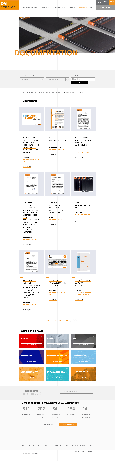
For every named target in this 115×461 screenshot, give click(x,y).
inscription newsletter (76, 395)
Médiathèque (83, 7)
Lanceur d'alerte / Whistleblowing (75, 445)
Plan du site (31, 445)
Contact (90, 445)
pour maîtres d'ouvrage (30, 7)
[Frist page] (40, 321)
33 (55, 320)
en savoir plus (31, 345)
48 (67, 320)
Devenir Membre (58, 445)
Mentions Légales (87, 451)
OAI (91, 7)
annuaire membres (105, 2)
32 (51, 320)
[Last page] (75, 321)
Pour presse (47, 445)
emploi (99, 2)
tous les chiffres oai (47, 424)
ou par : (75, 76)
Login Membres (111, 2)
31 (48, 320)
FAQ (23, 445)
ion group (35, 453)
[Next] (70, 320)
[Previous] (44, 320)
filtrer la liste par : (28, 76)
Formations (72, 7)
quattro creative (45, 451)
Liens (39, 445)
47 (63, 320)
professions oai (45, 7)
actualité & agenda (59, 7)
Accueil (25, 15)
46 (60, 320)
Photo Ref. (76, 451)
